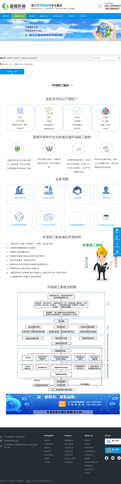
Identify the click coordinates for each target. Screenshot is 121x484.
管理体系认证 (89, 455)
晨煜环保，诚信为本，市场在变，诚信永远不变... (22, 58)
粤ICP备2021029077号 (44, 481)
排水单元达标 (69, 462)
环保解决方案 (18, 64)
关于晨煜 (47, 462)
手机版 (34, 481)
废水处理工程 (69, 447)
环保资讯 (47, 458)
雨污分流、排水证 (70, 458)
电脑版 (28, 481)
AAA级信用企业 (90, 451)
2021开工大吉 (89, 469)
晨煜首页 (47, 440)
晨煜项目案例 (48, 455)
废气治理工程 (69, 444)
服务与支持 (47, 451)
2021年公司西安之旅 (91, 462)
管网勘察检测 (69, 440)
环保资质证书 (89, 447)
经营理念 (87, 458)
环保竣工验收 (28, 64)
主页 (10, 64)
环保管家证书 (89, 466)
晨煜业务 (47, 447)
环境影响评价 (69, 451)
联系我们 (87, 444)
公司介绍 (87, 440)
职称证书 (87, 473)
